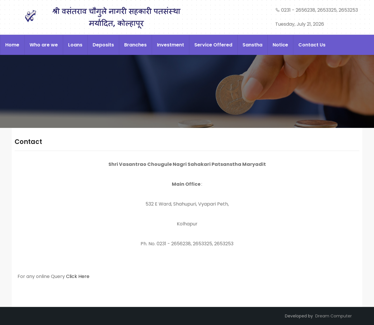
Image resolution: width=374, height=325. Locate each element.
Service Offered (213, 44)
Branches (135, 44)
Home (12, 44)
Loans (75, 44)
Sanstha (252, 44)
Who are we (44, 44)
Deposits (103, 44)
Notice (280, 44)
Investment (170, 44)
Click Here (77, 276)
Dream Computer (333, 316)
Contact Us (311, 44)
